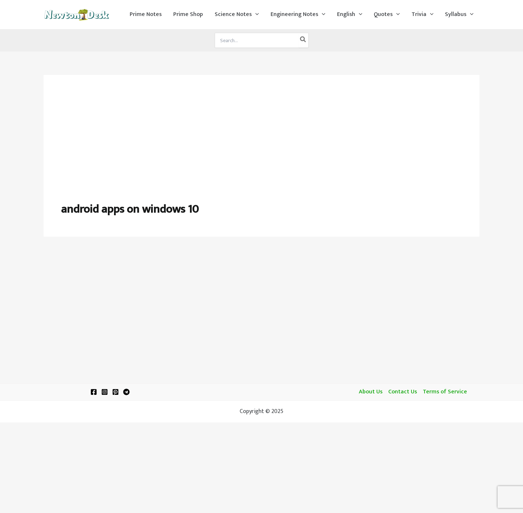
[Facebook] (93, 392)
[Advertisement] (261, 147)
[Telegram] (126, 392)
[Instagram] (104, 392)
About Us (370, 392)
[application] (255, 14)
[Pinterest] (115, 392)
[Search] (303, 40)
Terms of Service (445, 392)
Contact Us (402, 392)
